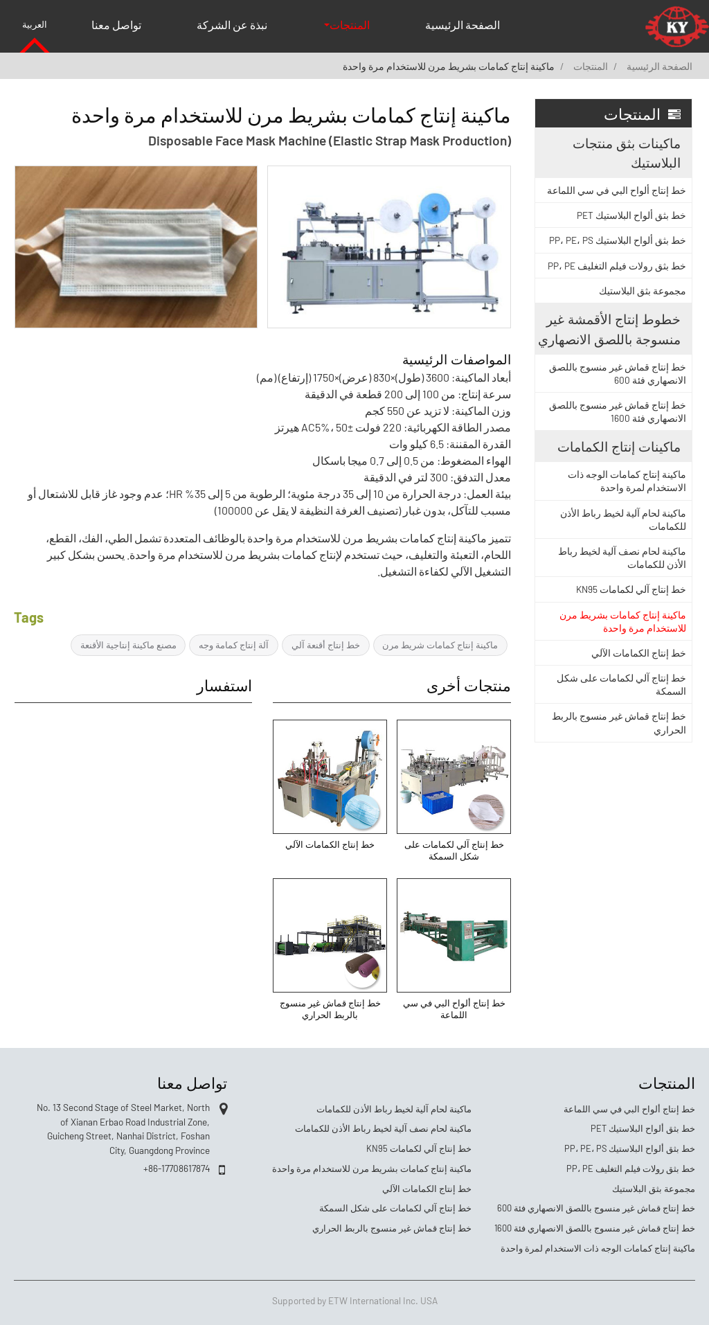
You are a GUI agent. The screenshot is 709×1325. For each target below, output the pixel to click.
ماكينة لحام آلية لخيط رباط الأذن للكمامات (623, 519)
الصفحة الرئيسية (462, 24)
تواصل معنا (116, 24)
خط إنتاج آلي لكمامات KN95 (631, 589)
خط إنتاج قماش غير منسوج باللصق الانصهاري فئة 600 (617, 373)
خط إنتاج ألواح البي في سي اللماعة (454, 1009)
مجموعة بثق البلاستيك (642, 290)
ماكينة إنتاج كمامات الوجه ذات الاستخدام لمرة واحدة (627, 480)
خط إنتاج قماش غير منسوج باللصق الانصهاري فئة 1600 (617, 411)
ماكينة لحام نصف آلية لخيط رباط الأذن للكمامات (622, 557)
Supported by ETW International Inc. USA (355, 1300)
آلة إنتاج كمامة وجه (234, 644)
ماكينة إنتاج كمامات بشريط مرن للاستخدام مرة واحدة (622, 621)
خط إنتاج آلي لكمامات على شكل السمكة (454, 850)
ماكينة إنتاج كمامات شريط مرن (440, 644)
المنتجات (590, 66)
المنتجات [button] (350, 24)
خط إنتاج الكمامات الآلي (330, 844)
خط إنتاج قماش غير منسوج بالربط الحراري (330, 1009)
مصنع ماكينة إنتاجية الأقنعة (128, 644)
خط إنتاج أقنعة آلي (325, 644)
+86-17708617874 (176, 1168)
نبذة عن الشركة (232, 24)
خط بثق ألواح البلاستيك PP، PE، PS (617, 240)
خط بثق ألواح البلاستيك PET (631, 215)
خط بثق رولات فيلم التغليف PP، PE (617, 266)
